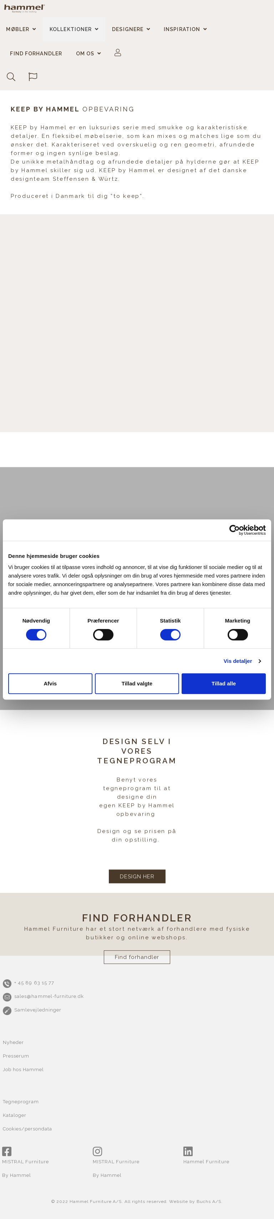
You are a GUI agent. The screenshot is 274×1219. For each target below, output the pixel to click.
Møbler (17, 29)
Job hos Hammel (23, 1069)
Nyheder (13, 1042)
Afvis (50, 683)
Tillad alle (224, 683)
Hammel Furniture (206, 1161)
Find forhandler (36, 53)
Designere (127, 29)
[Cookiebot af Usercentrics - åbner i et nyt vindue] (234, 530)
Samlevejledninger (37, 1010)
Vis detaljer (238, 661)
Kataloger (14, 1115)
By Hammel (16, 1175)
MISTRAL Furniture (25, 1161)
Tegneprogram (21, 1101)
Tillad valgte (137, 683)
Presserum (16, 1056)
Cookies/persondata (27, 1128)
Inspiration (182, 29)
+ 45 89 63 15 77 (34, 982)
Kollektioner (71, 29)
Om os (85, 53)
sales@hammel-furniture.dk (49, 996)
